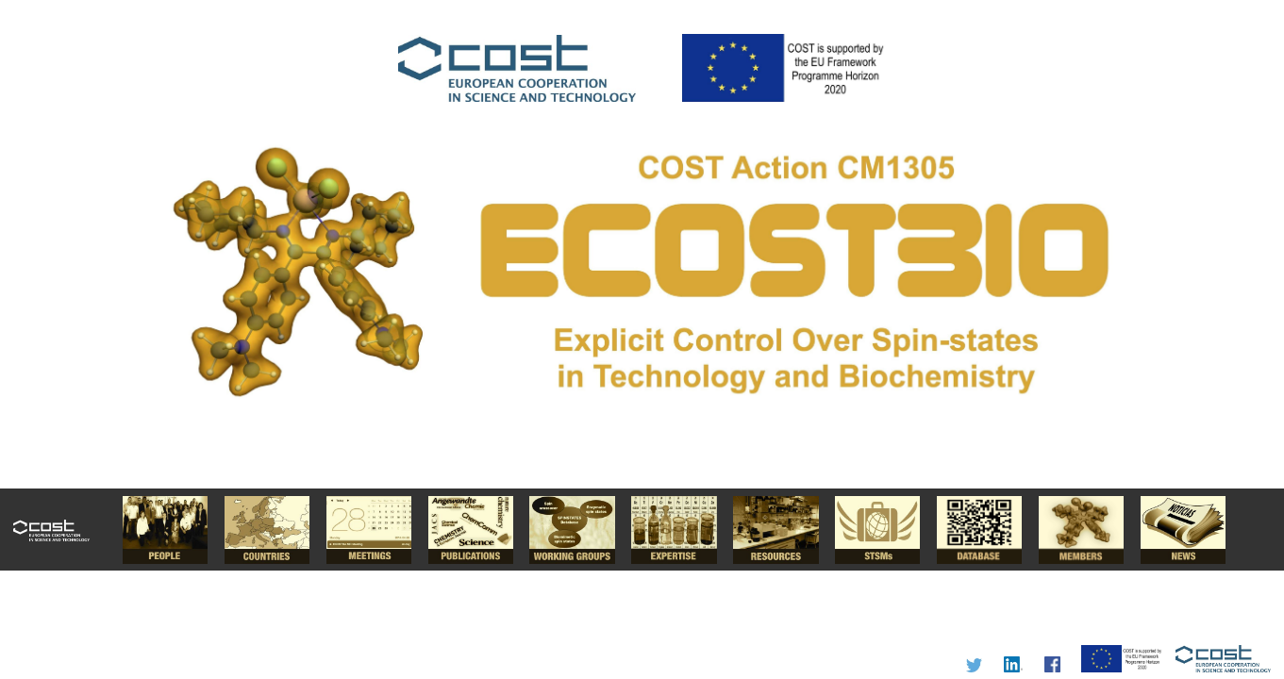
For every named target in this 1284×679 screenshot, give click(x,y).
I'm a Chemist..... (642, 339)
